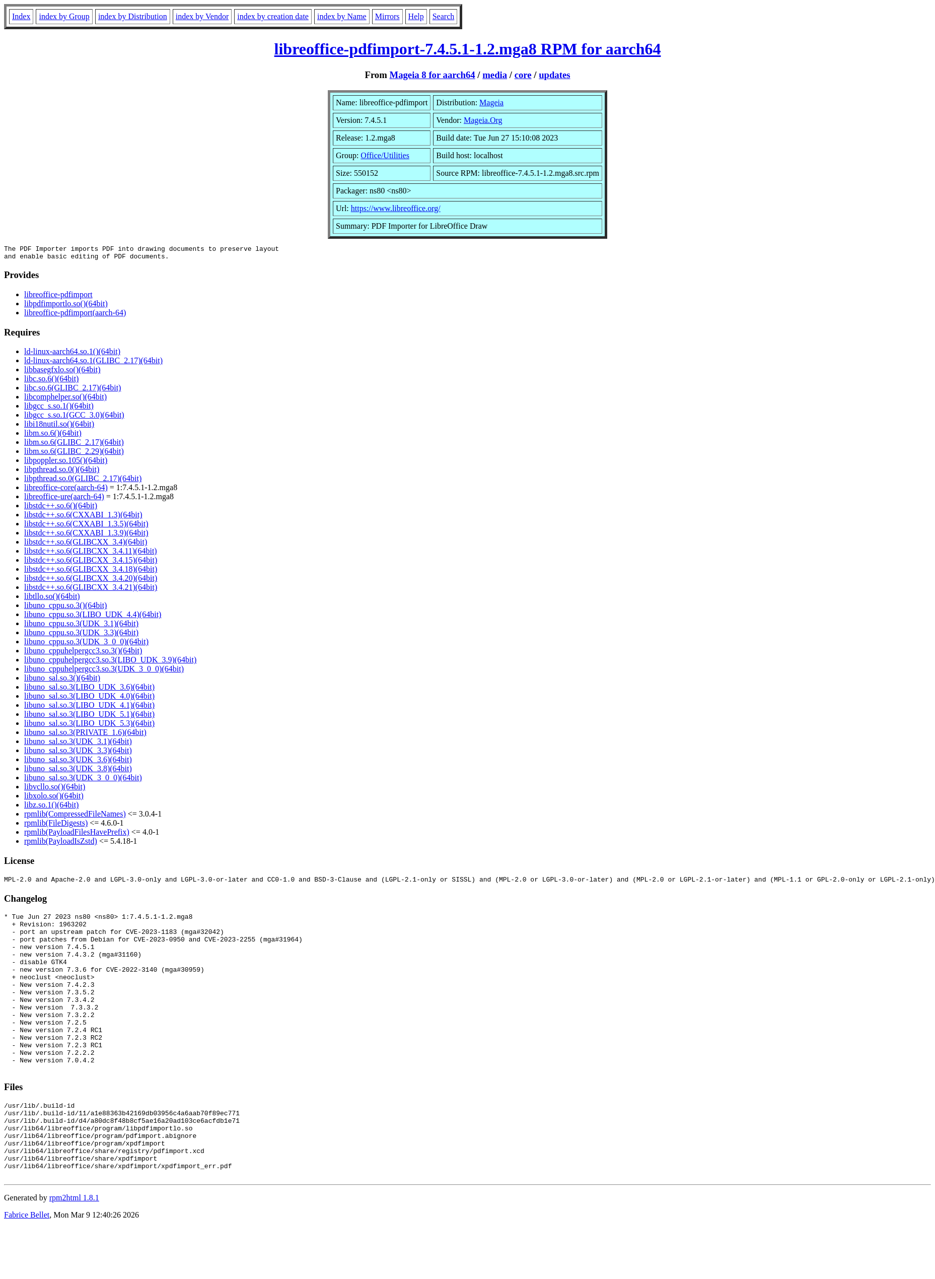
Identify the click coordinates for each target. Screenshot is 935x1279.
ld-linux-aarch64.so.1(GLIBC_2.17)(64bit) (93, 363)
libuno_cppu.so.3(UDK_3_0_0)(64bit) (86, 644)
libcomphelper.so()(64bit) (65, 399)
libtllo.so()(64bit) (52, 599)
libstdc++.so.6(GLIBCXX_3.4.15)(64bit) (90, 563)
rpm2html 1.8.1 (74, 1249)
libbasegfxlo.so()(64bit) (62, 372)
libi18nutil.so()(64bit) (59, 427)
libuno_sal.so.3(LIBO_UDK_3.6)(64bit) (89, 690)
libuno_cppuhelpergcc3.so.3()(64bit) (83, 653)
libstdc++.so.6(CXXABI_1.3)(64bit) (83, 517)
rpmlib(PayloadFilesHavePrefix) (76, 835)
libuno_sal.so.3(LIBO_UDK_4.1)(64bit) (89, 708)
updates (554, 75)
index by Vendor (202, 16)
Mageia (491, 102)
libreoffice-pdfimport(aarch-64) (75, 315)
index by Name (342, 16)
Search (444, 16)
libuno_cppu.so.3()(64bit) (65, 608)
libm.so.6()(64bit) (53, 436)
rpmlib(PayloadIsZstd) (60, 844)
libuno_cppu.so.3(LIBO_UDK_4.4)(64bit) (92, 617)
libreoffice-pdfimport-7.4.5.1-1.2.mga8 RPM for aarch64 (467, 49)
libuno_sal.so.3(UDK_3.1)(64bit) (78, 744)
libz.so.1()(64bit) (51, 807)
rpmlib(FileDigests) (56, 826)
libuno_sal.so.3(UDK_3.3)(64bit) (78, 753)
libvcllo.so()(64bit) (54, 789)
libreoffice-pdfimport (58, 297)
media (494, 75)
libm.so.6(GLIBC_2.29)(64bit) (74, 454)
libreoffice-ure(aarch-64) (64, 499)
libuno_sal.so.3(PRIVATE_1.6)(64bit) (85, 735)
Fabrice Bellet (26, 1266)
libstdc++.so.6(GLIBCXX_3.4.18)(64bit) (90, 572)
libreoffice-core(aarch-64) (66, 490)
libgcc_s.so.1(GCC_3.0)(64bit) (74, 418)
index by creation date (273, 16)
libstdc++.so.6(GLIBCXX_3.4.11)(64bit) (90, 554)
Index (21, 16)
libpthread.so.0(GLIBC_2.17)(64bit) (82, 481)
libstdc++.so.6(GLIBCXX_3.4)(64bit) (85, 545)
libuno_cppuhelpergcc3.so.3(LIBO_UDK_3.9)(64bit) (110, 662)
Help (416, 16)
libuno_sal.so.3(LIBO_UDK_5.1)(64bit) (89, 717)
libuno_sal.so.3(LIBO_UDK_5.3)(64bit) (89, 726)
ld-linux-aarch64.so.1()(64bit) (72, 354)
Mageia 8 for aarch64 (432, 75)
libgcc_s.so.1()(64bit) (59, 409)
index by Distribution (132, 16)
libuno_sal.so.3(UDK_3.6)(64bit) (78, 762)
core (523, 75)
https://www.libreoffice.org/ (396, 208)
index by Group (64, 16)
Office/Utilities (385, 155)
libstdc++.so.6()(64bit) (60, 508)
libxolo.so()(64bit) (54, 798)
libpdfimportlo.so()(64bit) (66, 306)
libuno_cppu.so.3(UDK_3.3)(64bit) (81, 635)
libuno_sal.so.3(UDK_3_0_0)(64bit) (83, 780)
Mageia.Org (483, 120)
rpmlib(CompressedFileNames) (75, 817)
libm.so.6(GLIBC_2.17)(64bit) (74, 445)
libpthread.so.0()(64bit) (61, 472)
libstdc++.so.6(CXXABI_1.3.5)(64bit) (86, 526)
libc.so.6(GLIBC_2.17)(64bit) (72, 390)
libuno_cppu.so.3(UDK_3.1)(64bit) (81, 626)
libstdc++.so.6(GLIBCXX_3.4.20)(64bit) (90, 581)
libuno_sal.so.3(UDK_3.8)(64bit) (78, 771)
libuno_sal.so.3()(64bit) (62, 681)
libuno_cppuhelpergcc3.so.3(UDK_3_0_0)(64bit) (104, 671)
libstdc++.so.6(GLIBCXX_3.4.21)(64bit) (90, 590)
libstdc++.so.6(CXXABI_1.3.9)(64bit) (86, 535)
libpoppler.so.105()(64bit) (65, 463)
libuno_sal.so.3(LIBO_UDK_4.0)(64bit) (89, 699)
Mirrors (387, 16)
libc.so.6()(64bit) (51, 381)
